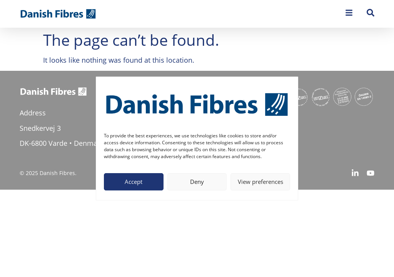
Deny (197, 181)
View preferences (260, 181)
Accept (133, 181)
